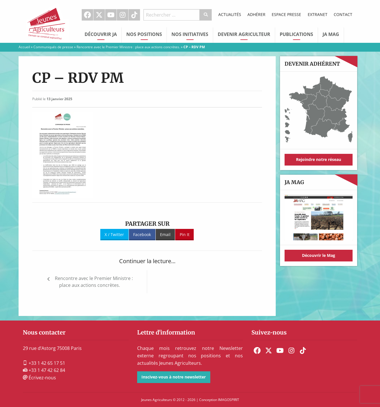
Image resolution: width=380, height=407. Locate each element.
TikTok (134, 15)
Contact (343, 14)
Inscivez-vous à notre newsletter (173, 377)
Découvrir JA (101, 34)
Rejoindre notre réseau (318, 159)
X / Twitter (114, 234)
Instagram (122, 15)
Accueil (24, 47)
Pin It (184, 234)
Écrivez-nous (39, 377)
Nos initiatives (189, 34)
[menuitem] (87, 15)
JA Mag (331, 34)
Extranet (317, 14)
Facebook (87, 15)
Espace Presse (286, 14)
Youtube (111, 15)
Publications (296, 34)
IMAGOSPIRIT (228, 399)
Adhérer (256, 14)
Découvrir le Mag (318, 255)
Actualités (229, 14)
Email (165, 234)
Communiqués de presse (53, 47)
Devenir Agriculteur (244, 34)
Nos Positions (144, 34)
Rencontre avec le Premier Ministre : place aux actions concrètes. (128, 47)
